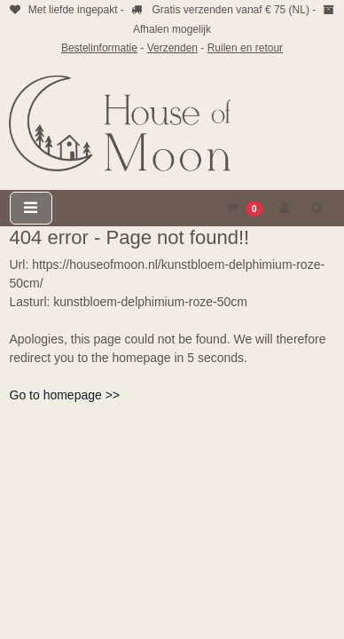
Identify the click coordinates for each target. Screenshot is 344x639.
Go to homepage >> (65, 395)
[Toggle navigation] (31, 208)
